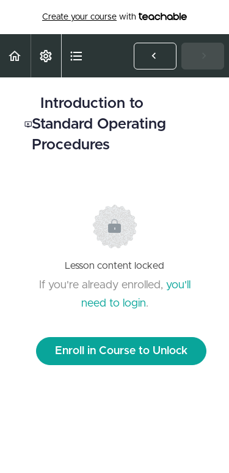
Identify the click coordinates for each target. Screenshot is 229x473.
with (114, 17)
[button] (15, 55)
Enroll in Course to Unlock (121, 351)
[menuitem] (46, 55)
